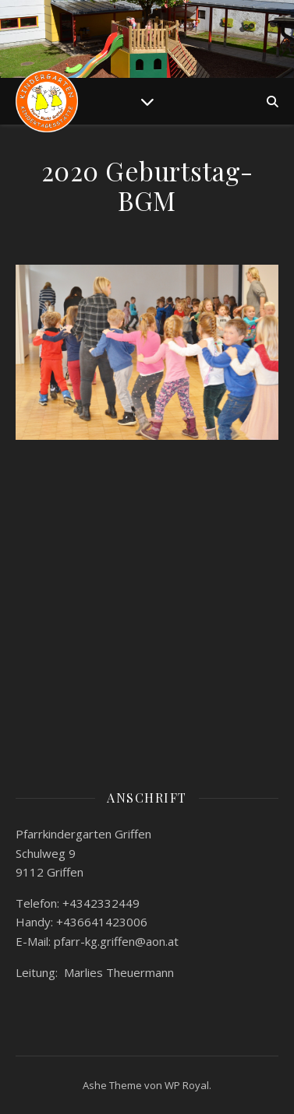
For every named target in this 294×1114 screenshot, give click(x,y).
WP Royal (187, 1085)
